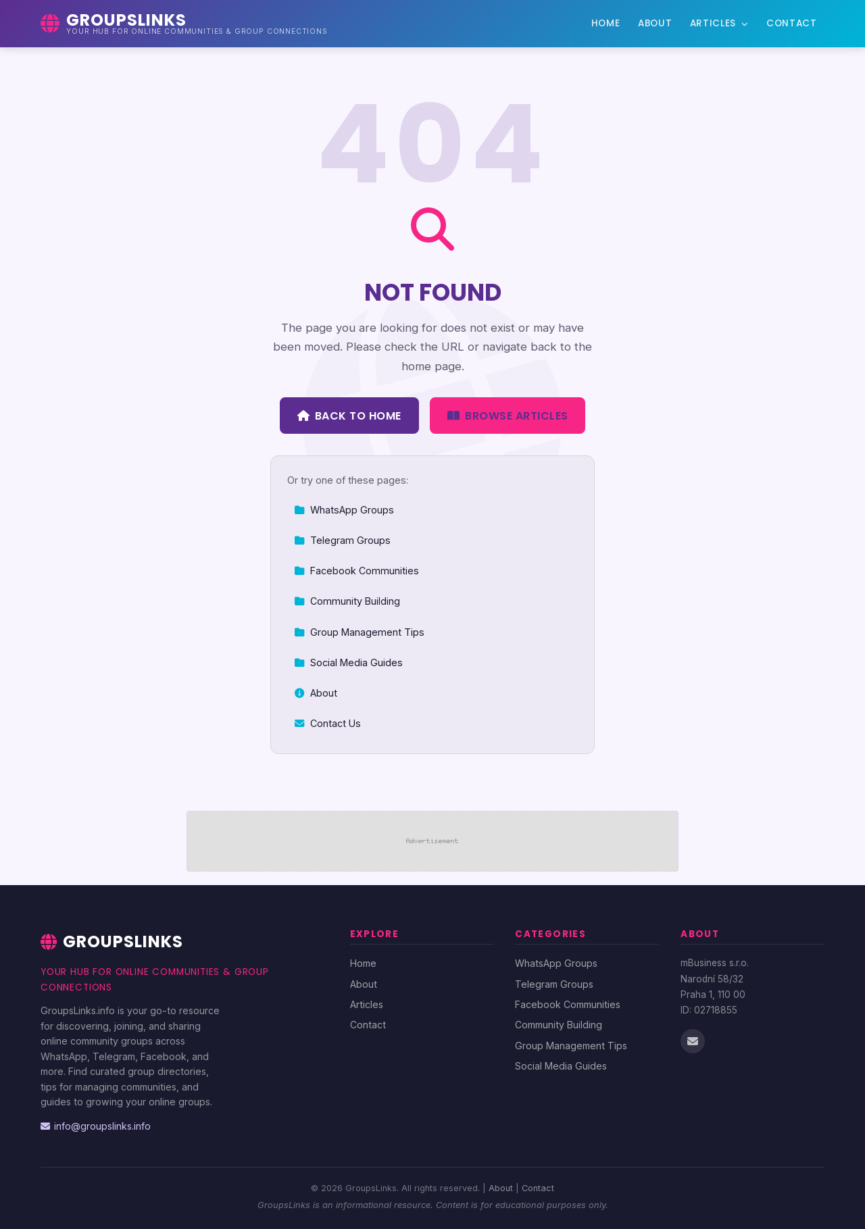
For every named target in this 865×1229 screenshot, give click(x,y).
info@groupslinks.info (96, 1126)
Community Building (347, 601)
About (655, 23)
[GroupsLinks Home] (184, 23)
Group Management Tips (359, 632)
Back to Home (349, 416)
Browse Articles (507, 416)
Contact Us (327, 723)
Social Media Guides (348, 662)
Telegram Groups (342, 540)
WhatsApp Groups (344, 510)
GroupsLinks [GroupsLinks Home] (112, 941)
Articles (719, 23)
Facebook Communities (356, 570)
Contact (791, 23)
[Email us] (693, 1041)
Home (605, 23)
